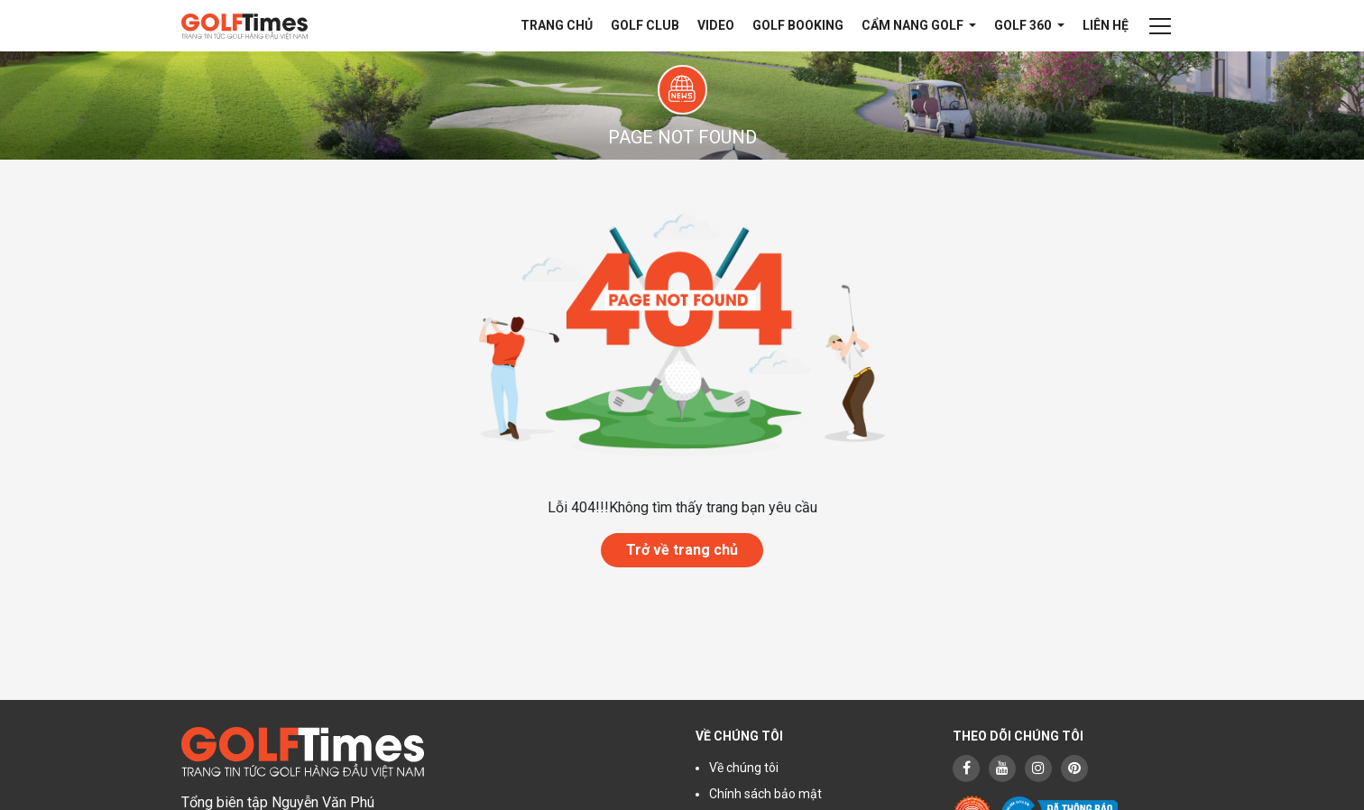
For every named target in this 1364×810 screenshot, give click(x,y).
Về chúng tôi (744, 767)
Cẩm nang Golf (914, 25)
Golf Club (645, 25)
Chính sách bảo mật (765, 794)
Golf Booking (797, 25)
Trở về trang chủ (682, 549)
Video (715, 25)
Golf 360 (1024, 25)
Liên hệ (1106, 25)
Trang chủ (557, 25)
